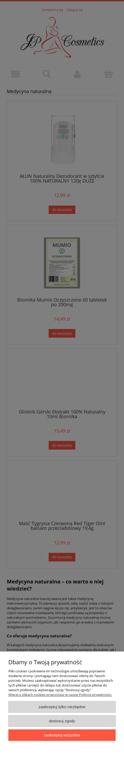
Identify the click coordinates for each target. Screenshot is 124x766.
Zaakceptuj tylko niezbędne (61, 707)
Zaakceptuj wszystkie (62, 735)
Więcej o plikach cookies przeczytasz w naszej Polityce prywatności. (60, 694)
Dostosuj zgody (62, 721)
